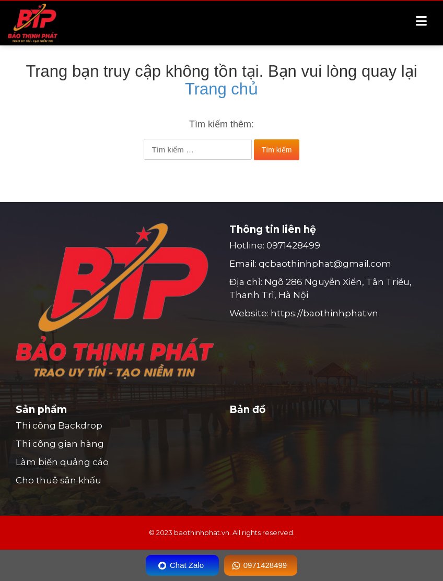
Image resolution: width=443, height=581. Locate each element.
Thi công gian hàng (60, 443)
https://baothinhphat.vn (324, 313)
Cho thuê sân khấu (58, 480)
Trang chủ (221, 89)
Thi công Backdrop (59, 425)
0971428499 (293, 245)
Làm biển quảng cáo (62, 462)
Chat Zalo (187, 565)
